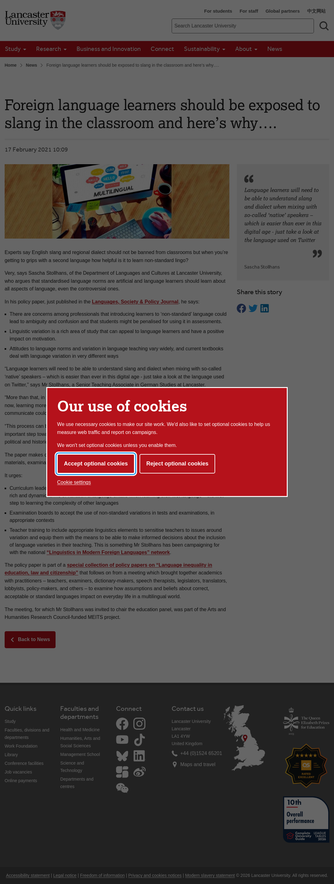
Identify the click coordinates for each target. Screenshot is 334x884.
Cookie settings (74, 482)
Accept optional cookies (96, 464)
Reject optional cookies (177, 464)
